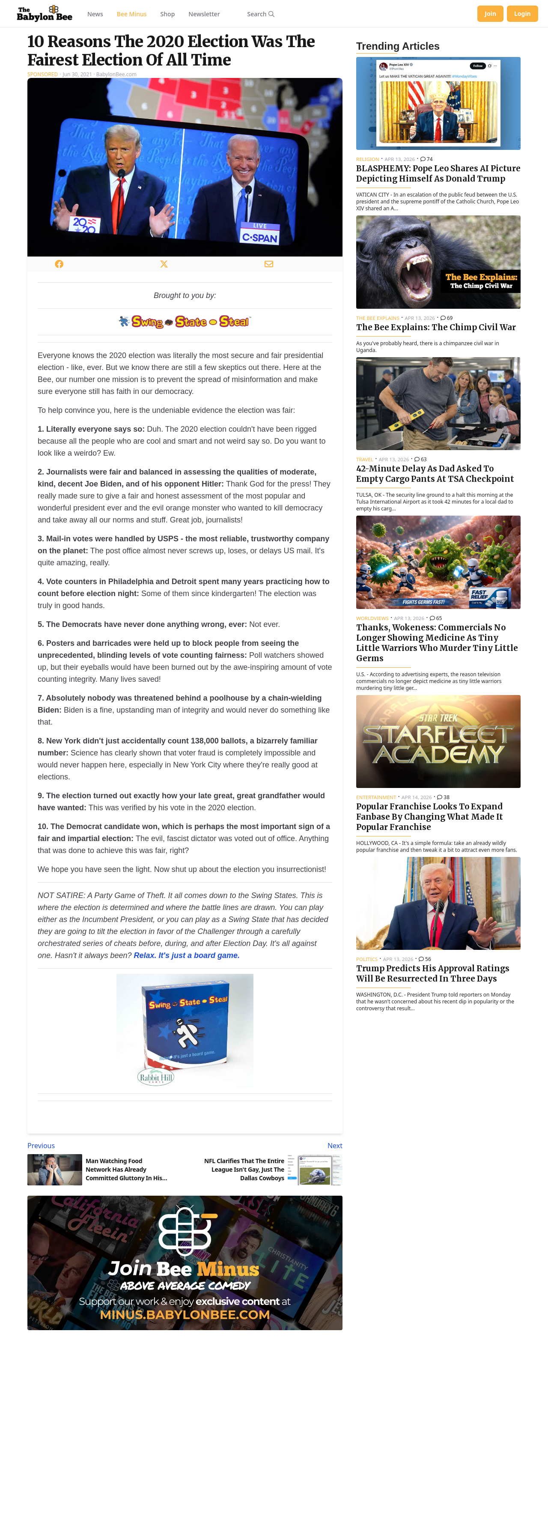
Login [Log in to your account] (522, 13)
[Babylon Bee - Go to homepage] (44, 14)
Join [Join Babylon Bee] (490, 13)
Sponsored (42, 74)
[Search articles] (261, 13)
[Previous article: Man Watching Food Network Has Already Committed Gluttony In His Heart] (104, 1145)
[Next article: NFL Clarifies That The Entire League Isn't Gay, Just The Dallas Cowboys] (265, 1145)
